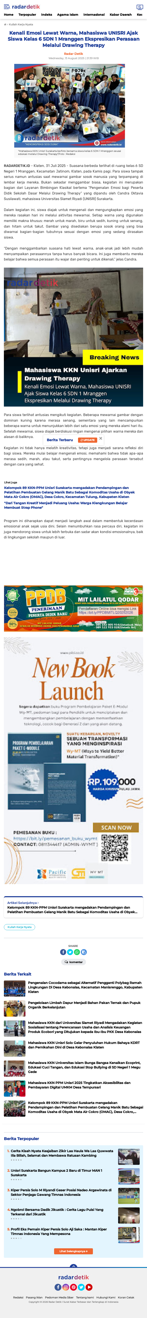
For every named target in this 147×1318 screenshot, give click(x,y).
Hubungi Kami (105, 1297)
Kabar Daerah (121, 15)
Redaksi (18, 1297)
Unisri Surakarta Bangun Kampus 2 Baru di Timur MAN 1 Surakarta (56, 1172)
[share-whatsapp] (77, 952)
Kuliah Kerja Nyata (19, 927)
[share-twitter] (70, 952)
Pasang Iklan (34, 1297)
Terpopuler (27, 15)
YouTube (92, 1289)
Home (8, 15)
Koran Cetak (126, 1297)
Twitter (83, 1289)
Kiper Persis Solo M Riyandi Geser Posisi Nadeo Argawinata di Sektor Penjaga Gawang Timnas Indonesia (61, 1192)
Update (88, 440)
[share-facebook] (63, 952)
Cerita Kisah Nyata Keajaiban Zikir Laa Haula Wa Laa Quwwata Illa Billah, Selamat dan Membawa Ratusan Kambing (62, 1153)
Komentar (74, 962)
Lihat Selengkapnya (73, 1251)
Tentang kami (85, 1297)
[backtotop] (73, 1268)
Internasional (94, 15)
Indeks (46, 15)
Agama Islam (67, 15)
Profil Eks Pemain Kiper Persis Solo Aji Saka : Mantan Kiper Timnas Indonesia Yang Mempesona (59, 1231)
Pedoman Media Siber (59, 1297)
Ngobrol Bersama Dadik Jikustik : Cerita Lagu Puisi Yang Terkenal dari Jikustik (57, 1212)
